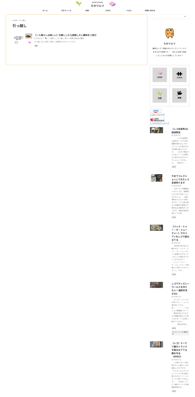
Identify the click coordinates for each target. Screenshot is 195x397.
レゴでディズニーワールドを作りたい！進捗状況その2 (177, 247)
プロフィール (66, 10)
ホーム (45, 10)
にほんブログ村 (157, 114)
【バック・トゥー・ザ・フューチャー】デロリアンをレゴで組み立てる (177, 207)
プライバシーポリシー (74, 380)
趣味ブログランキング (120, 380)
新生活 (81, 38)
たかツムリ (97, 5)
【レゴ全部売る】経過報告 (176, 128)
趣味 (86, 38)
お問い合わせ (150, 10)
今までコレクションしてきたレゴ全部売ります (177, 165)
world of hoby (97, 385)
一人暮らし (58, 38)
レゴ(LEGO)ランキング (159, 123)
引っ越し (66, 38)
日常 (87, 10)
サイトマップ (90, 380)
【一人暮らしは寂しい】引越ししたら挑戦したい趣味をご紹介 (70, 35)
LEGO (108, 10)
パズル (128, 10)
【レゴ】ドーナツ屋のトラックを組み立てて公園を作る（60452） (177, 287)
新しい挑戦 (74, 38)
